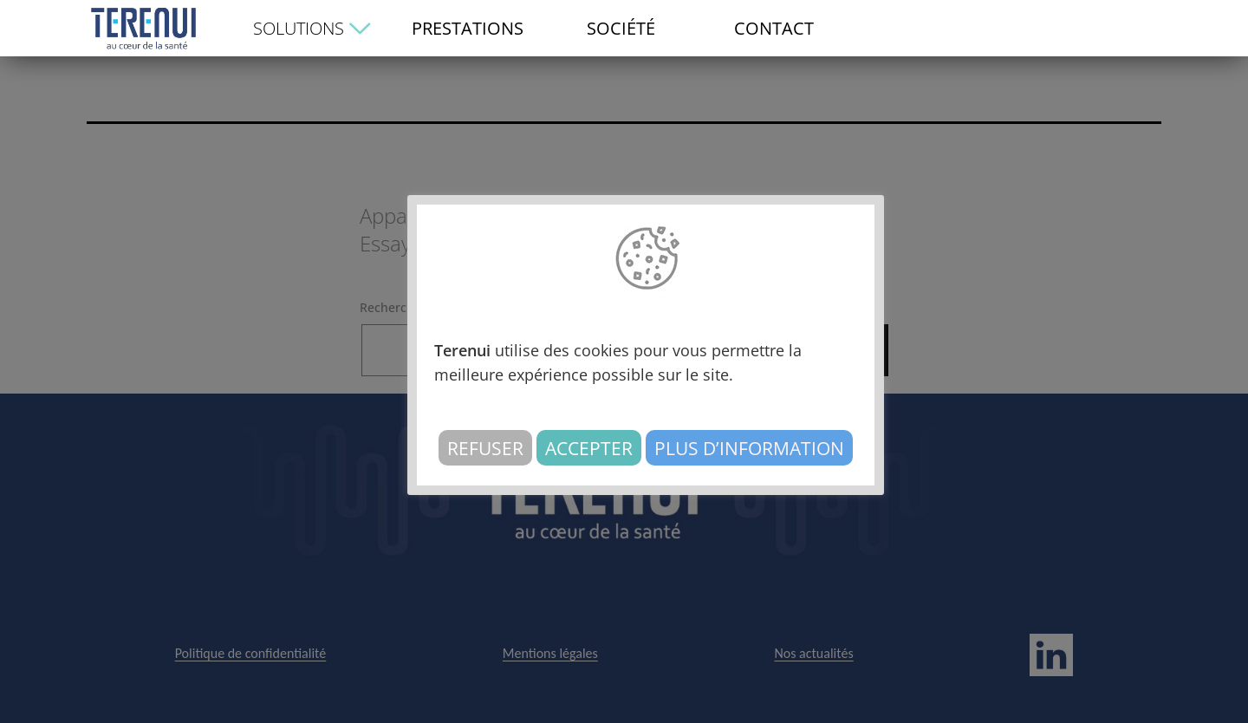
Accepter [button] (589, 447)
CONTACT (774, 28)
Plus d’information (749, 447)
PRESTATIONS (467, 28)
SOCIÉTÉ (621, 28)
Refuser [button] (485, 447)
